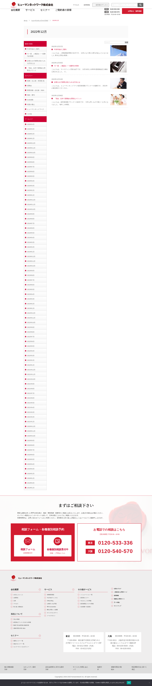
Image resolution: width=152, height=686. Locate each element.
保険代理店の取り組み (22, 636)
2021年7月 (30, 393)
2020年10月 (31, 436)
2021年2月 (30, 417)
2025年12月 (31, 143)
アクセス (74, 5)
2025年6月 (30, 171)
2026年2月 (30, 134)
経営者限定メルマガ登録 (90, 607)
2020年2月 (30, 473)
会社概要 (15, 589)
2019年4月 (30, 483)
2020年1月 (30, 478)
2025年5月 (30, 176)
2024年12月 (31, 200)
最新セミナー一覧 (21, 649)
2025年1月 (30, 195)
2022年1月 (30, 365)
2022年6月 (30, 341)
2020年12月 (31, 426)
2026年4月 (30, 124)
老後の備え (31, 104)
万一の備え (119, 608)
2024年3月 (30, 242)
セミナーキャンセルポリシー (25, 657)
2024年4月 (30, 237)
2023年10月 (31, 266)
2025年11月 (31, 148)
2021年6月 (30, 398)
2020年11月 (31, 431)
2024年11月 (31, 204)
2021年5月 (30, 403)
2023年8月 (30, 275)
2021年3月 (30, 412)
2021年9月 (30, 384)
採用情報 (85, 5)
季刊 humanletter (54, 611)
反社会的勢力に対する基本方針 (57, 676)
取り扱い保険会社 (21, 611)
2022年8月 (30, 332)
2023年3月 (30, 299)
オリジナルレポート (55, 618)
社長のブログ (120, 589)
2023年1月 (30, 308)
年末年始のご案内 (33, 49)
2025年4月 (30, 181)
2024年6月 (30, 228)
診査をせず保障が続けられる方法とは (36, 62)
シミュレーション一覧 (89, 595)
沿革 (16, 603)
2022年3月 (30, 355)
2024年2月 (30, 247)
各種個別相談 (53, 595)
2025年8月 (30, 162)
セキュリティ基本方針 (34, 676)
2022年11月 (31, 318)
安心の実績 (18, 624)
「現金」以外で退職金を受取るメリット (36, 69)
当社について (17, 618)
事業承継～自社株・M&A (35, 90)
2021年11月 (31, 374)
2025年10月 (31, 152)
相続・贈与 (31, 95)
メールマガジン (54, 622)
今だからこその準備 (89, 603)
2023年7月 (30, 280)
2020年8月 (30, 445)
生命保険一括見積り (89, 611)
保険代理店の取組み (112, 676)
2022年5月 (30, 346)
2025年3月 (30, 186)
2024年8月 (30, 219)
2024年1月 (30, 252)
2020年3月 (30, 469)
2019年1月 (30, 488)
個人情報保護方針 (16, 676)
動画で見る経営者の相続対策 (25, 632)
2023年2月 (30, 304)
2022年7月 (30, 337)
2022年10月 (31, 322)
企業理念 (17, 599)
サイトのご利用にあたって (81, 676)
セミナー (47, 11)
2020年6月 (30, 455)
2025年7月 (30, 167)
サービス (32, 11)
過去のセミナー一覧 (22, 653)
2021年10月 (31, 379)
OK (129, 682)
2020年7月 (30, 450)
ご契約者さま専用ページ (125, 594)
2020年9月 (30, 440)
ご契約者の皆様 (65, 11)
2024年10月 (31, 209)
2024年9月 (30, 214)
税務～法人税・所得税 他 (35, 81)
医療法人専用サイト (123, 603)
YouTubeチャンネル (55, 599)
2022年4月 (30, 351)
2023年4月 (30, 294)
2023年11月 (31, 261)
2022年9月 (30, 327)
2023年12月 (31, 256)
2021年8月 (30, 388)
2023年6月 (30, 285)
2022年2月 (30, 360)
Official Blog (52, 603)
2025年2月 (30, 190)
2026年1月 (30, 138)
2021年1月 (30, 421)
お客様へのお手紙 (54, 607)
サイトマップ (120, 612)
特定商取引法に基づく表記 (132, 676)
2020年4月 (30, 464)
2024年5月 (30, 233)
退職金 (29, 85)
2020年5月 (30, 459)
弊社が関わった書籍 (55, 614)
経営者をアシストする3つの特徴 (26, 628)
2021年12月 (31, 370)
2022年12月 (31, 313)
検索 (126, 42)
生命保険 (30, 100)
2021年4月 (30, 407)
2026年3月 (30, 129)
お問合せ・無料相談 (132, 11)
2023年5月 (30, 289)
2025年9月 (30, 157)
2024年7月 (30, 223)
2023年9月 (30, 270)
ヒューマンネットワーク (35, 109)
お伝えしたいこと (21, 595)
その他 (29, 114)
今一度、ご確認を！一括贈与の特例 (36, 55)
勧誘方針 (98, 676)
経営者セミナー (87, 599)
